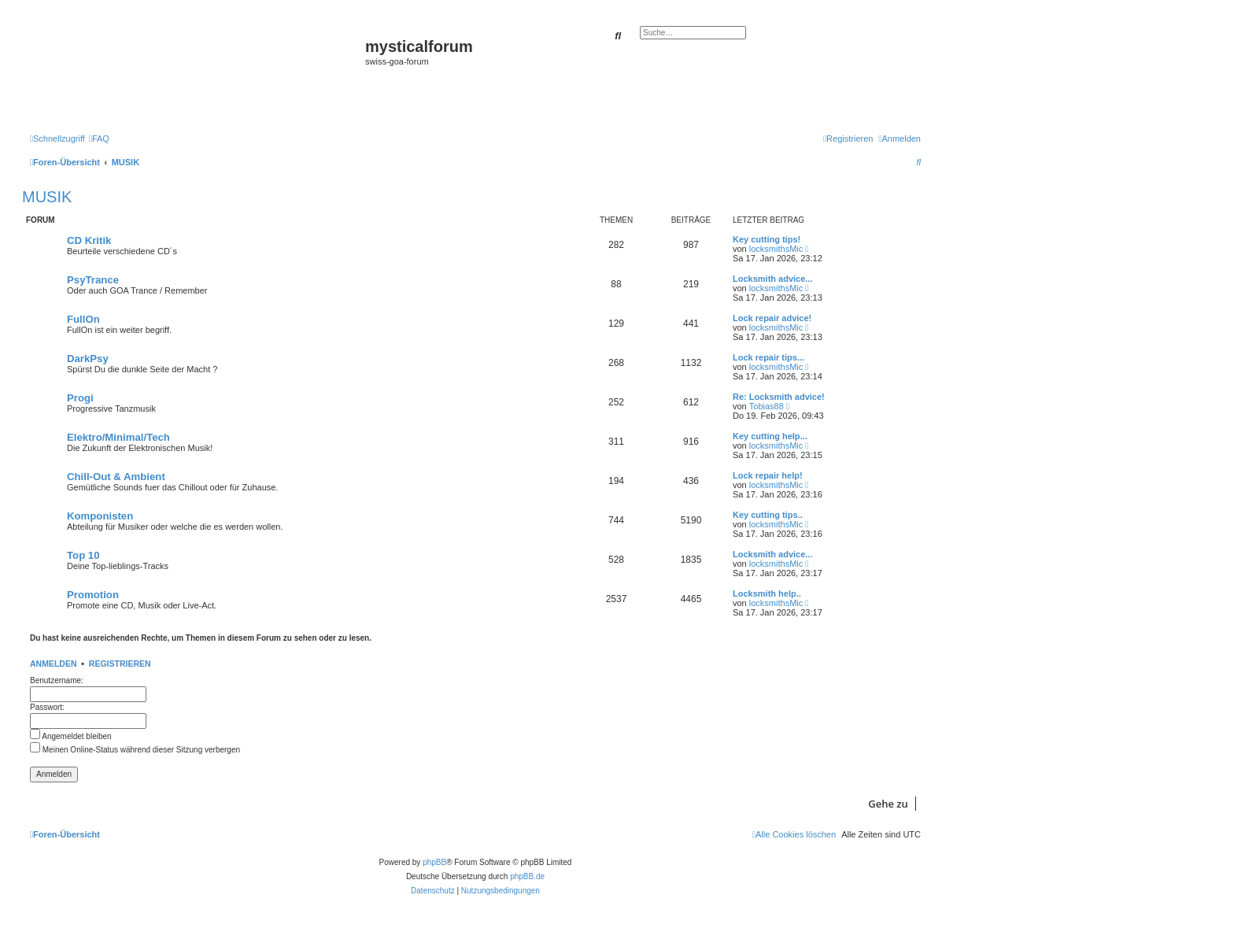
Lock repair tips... (768, 357)
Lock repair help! (768, 475)
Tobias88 (766, 406)
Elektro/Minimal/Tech (118, 437)
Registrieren (120, 663)
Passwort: (47, 707)
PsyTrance (93, 280)
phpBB (434, 862)
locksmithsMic (776, 248)
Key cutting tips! (766, 239)
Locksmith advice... (772, 278)
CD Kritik (89, 240)
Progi (80, 398)
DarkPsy (88, 358)
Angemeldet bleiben (71, 736)
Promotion (93, 595)
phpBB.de (527, 876)
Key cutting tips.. (768, 514)
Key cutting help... (770, 436)
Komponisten (100, 516)
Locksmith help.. (767, 593)
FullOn (83, 319)
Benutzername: (56, 680)
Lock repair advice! (772, 318)
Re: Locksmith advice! (779, 396)
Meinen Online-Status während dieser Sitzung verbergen (135, 749)
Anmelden (53, 663)
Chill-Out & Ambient (116, 476)
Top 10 (83, 555)
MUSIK (47, 196)
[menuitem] (99, 138)
